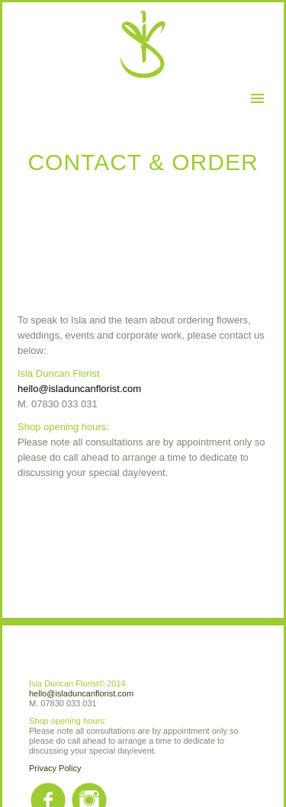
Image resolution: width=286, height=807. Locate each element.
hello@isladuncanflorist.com (79, 388)
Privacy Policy (55, 768)
